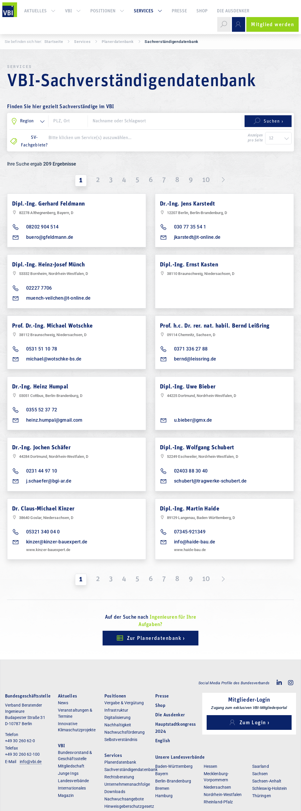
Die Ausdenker (233, 11)
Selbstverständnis (120, 739)
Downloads (114, 791)
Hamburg (164, 795)
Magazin (66, 795)
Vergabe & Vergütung (124, 702)
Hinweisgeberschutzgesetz (129, 806)
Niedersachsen (217, 787)
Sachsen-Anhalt (266, 781)
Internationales (72, 788)
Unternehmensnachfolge (127, 784)
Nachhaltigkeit (117, 724)
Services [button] (148, 11)
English (162, 741)
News (63, 702)
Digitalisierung (117, 717)
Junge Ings (68, 773)
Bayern (161, 773)
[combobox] (147, 138)
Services (82, 41)
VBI (61, 746)
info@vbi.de (31, 761)
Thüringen (261, 795)
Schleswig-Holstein (269, 788)
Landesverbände (73, 780)
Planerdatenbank (120, 762)
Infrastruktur (116, 710)
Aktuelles (67, 696)
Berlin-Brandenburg (173, 781)
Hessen (210, 766)
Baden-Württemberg (174, 766)
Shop (202, 11)
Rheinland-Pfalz (218, 802)
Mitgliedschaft (71, 766)
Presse (179, 11)
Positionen (107, 11)
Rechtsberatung (119, 777)
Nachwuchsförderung (124, 732)
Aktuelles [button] (40, 11)
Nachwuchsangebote (124, 799)
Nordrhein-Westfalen (223, 794)
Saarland (260, 766)
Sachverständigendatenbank (131, 769)
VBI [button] (73, 11)
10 (206, 180)
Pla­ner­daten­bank (118, 41)
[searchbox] (147, 138)
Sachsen (260, 773)
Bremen (162, 788)
